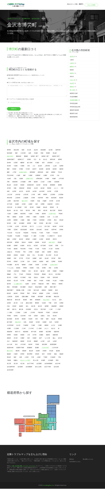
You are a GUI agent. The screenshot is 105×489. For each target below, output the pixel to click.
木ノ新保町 (18, 208)
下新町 (45, 357)
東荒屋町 (40, 297)
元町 (28, 338)
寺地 (38, 268)
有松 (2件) (10, 156)
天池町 (36, 153)
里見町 (41, 223)
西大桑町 (23, 287)
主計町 (36, 188)
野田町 (22, 294)
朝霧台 (16, 361)
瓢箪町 (37, 303)
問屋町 (24, 271)
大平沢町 (61, 179)
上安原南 (60, 195)
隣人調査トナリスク (88, 459)
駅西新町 (32, 172)
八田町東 (9, 297)
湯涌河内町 (10, 348)
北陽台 (43, 316)
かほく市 (73, 80)
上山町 (55, 166)
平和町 (9, 316)
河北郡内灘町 (75, 100)
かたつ (56, 188)
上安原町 (52, 195)
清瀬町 (38, 208)
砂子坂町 (43, 246)
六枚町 (16, 354)
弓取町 (37, 345)
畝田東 (48, 169)
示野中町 (54, 230)
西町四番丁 (10, 290)
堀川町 (17, 319)
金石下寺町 (47, 367)
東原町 (25, 300)
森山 (54, 338)
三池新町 (25, 326)
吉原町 (38, 351)
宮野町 (9, 335)
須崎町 (16, 246)
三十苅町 (9, 227)
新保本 (24, 243)
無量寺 (48, 335)
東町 (31, 300)
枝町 (47, 172)
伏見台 (36, 310)
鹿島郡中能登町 (74, 110)
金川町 (49, 192)
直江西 (9, 364)
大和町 (30, 252)
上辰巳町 (25, 195)
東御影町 (37, 300)
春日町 (43, 188)
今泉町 (16, 166)
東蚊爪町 (56, 297)
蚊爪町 (38, 185)
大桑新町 (37, 176)
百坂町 (35, 338)
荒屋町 (48, 153)
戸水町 (21, 274)
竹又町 (28, 259)
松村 (50, 322)
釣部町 (32, 268)
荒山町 (55, 153)
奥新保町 (15, 182)
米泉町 (45, 351)
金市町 (14, 192)
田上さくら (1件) (25, 361)
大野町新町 (39, 179)
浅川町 (51, 150)
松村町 (57, 322)
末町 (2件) (52, 243)
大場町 (47, 179)
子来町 (35, 220)
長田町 (9, 281)
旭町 (16, 153)
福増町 (47, 306)
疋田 (60, 300)
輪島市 (73, 67)
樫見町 (29, 188)
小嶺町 (22, 220)
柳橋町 (36, 341)
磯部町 (22, 163)
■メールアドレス (20, 99)
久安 (21, 303)
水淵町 (9, 329)
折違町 (22, 246)
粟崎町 (26, 156)
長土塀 (16, 281)
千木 (62, 246)
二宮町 (29, 290)
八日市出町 (55, 348)
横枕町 (24, 351)
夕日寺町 (23, 345)
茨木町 (9, 166)
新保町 (30, 243)
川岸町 (33, 198)
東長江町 (17, 300)
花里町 (17, 297)
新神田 (48, 239)
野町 (28, 294)
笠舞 (15, 188)
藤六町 (43, 271)
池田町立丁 (21, 160)
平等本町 (17, 252)
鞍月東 (28, 211)
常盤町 (61, 271)
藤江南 (21, 310)
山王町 (17, 227)
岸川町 (51, 201)
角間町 (60, 185)
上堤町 (39, 357)
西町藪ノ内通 (20, 290)
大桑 (20, 357)
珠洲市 (72, 70)
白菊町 (35, 239)
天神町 (9, 271)
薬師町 (22, 341)
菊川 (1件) (25, 201)
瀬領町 (16, 249)
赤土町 (29, 150)
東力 (29, 271)
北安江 (57, 204)
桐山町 (45, 208)
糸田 (43, 163)
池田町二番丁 (45, 156)
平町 (24, 252)
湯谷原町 (44, 345)
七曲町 (27, 284)
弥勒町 (22, 335)
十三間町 (41, 236)
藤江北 (14, 310)
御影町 (46, 326)
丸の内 (18, 326)
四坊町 (32, 230)
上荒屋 (56, 192)
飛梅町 (9, 274)
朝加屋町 (43, 150)
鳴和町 (61, 284)
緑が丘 (53, 329)
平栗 (50, 303)
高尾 (43, 252)
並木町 (34, 284)
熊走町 (9, 211)
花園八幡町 (25, 297)
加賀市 (73, 74)
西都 (56, 246)
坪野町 (25, 268)
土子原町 (44, 265)
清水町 (46, 230)
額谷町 (9, 294)
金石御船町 (29, 367)
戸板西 (9, 361)
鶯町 (8, 169)
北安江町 (9, 208)
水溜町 (60, 326)
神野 (39, 195)
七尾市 (72, 60)
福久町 (40, 306)
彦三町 (16, 303)
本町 (36, 319)
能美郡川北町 (74, 94)
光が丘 (54, 300)
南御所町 (9, 332)
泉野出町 (52, 160)
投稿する (13, 109)
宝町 (15, 259)
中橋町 (29, 281)
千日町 (37, 249)
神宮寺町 (9, 243)
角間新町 (52, 185)
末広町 (44, 243)
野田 (57, 361)
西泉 (8, 287)
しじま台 (39, 227)
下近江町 (17, 233)
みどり (46, 329)
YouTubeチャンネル (74, 462)
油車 (29, 153)
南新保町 (25, 332)
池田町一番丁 (35, 156)
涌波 (55, 354)
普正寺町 (43, 310)
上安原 (26, 357)
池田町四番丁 (11, 160)
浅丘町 (36, 150)
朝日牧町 (9, 153)
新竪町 (17, 243)
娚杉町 (9, 338)
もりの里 (47, 338)
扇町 (24, 176)
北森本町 (50, 204)
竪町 (59, 259)
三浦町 (40, 326)
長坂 (29, 278)
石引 (35, 160)
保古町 (55, 316)
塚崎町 (24, 265)
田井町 (57, 249)
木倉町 (32, 201)
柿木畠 (45, 185)
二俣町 (25, 313)
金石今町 (57, 364)
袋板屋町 (54, 306)
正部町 (14, 239)
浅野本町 (58, 150)
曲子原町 (9, 322)
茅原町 (60, 262)
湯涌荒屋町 (53, 345)
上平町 (14, 172)
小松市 (73, 64)
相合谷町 (16, 150)
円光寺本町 (10, 176)
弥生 (16, 345)
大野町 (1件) (29, 179)
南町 (15, 357)
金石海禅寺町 (11, 367)
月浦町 (30, 265)
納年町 (16, 294)
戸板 (59, 357)
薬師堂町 (15, 341)
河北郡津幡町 (74, 97)
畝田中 (35, 169)
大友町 (9, 179)
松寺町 (38, 322)
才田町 (49, 220)
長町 (35, 281)
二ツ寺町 (58, 310)
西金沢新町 (38, 287)
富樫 (48, 271)
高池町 (37, 252)
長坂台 (36, 278)
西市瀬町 (15, 287)
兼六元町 (52, 211)
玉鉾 (28, 262)
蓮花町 (58, 351)
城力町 (21, 239)
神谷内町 (9, 198)
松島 (25, 322)
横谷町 (18, 351)
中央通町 (9, 265)
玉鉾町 (35, 262)
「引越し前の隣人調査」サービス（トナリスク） (23, 466)
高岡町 (49, 252)
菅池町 (60, 243)
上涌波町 (25, 198)
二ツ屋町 (9, 313)
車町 (34, 211)
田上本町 (48, 255)
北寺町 (24, 204)
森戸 (40, 338)
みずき (53, 326)
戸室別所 (36, 274)
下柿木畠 (33, 233)
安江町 (29, 341)
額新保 (44, 290)
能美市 (73, 87)
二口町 (51, 310)
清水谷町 (39, 230)
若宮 (43, 354)
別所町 (16, 316)
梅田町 (61, 169)
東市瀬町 (48, 297)
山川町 (43, 341)
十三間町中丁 (51, 236)
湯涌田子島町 (20, 348)
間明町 (60, 319)
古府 (48, 217)
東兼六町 (9, 300)
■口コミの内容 (20, 83)
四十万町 (47, 227)
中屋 (32, 357)
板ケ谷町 (29, 163)
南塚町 (41, 332)
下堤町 (48, 233)
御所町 (44, 214)
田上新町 (40, 255)
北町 (36, 204)
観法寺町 (16, 201)
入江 (34, 166)
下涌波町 (25, 236)
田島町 (16, 262)
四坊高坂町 (23, 230)
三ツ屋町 (39, 329)
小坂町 (30, 214)
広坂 (8, 306)
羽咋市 (72, 77)
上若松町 (17, 198)
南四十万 (17, 332)
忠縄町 (35, 259)
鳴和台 (54, 284)
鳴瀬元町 (41, 284)
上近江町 (9, 195)
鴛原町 (36, 182)
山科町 (55, 341)
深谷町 (14, 306)
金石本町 (42, 192)
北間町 (43, 204)
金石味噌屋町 (48, 364)
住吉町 (51, 246)
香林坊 (60, 211)
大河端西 (50, 361)
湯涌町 (37, 348)
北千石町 (9, 204)
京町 (25, 208)
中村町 (41, 281)
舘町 (40, 259)
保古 (48, 316)
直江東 (16, 364)
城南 (8, 239)
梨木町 (9, 284)
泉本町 (9, 163)
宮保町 (16, 335)
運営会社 (71, 459)
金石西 (28, 192)
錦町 (46, 287)
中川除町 (23, 278)
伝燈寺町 (16, 271)
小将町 (37, 214)
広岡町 (61, 303)
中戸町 (22, 281)
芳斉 (29, 316)
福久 (27, 306)
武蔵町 (41, 335)
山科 (48, 341)
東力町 (36, 271)
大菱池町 (56, 182)
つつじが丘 (10, 268)
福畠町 (21, 306)
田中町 (9, 262)
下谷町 (41, 233)
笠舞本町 (21, 188)
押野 (29, 182)
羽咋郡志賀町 (74, 104)
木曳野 (43, 361)
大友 (58, 176)
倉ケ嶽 (16, 211)
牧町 (47, 319)
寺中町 (61, 227)
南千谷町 (33, 332)
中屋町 (48, 281)
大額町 (21, 179)
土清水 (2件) (54, 265)
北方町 (58, 201)
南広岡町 (48, 332)
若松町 (37, 354)
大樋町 (54, 179)
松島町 (31, 322)
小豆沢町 (23, 153)
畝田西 (41, 169)
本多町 (30, 319)
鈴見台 (29, 246)
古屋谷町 (55, 313)
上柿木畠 (17, 195)
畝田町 (55, 169)
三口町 (24, 329)
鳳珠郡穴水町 (74, 114)
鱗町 (8, 172)
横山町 (31, 351)
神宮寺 (55, 239)
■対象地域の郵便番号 (25, 75)
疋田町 (9, 303)
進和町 (37, 243)
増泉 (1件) (18, 322)
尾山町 (9, 185)
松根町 (45, 322)
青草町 (9, 150)
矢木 (8, 341)
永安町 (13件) (23, 172)
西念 (55, 220)
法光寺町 (23, 316)
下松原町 (9, 236)
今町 (28, 166)
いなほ (57, 163)
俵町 (47, 262)
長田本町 (55, 278)
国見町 (52, 208)
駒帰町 (16, 220)
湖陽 (28, 220)
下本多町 (55, 233)
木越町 (45, 201)
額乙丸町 (36, 290)
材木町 (9, 223)
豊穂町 (44, 274)
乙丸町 (43, 182)
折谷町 (16, 185)
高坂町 (22, 255)
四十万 (32, 227)
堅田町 (49, 188)
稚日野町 (29, 354)
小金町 (9, 214)
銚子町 (17, 265)
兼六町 (45, 211)
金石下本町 (30, 364)
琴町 (8, 217)
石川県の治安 (26, 18)
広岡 (55, 303)
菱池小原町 (29, 303)
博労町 (35, 294)
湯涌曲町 (29, 348)
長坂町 (43, 278)
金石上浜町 (38, 367)
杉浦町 (9, 246)
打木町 (28, 169)
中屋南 (61, 281)
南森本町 (56, 332)
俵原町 (41, 262)
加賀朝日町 (30, 185)
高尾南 (16, 255)
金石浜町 (56, 367)
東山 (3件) (46, 300)
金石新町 (20, 367)
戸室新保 (28, 274)
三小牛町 (31, 329)
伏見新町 (28, 310)
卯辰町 (14, 169)
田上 (34, 255)
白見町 (41, 239)
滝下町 (21, 259)
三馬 (28, 335)
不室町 (48, 313)
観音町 (61, 198)
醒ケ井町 (48, 223)
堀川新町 (9, 319)
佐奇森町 (21, 223)
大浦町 (30, 176)
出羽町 (56, 268)
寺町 (50, 268)
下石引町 (9, 233)
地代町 (55, 227)
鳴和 (48, 284)
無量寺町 (55, 335)
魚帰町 (61, 166)
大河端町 (23, 182)
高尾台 (56, 252)
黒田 (39, 211)
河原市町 (40, 198)
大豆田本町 (10, 326)
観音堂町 (54, 198)
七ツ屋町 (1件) (18, 284)
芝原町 (16, 230)
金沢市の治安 (36, 18)
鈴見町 (36, 246)
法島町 (36, 316)
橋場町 (41, 294)
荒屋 (42, 153)
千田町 (30, 249)
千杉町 (44, 249)
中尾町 (16, 278)
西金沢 (30, 287)
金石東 (35, 192)
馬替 (42, 319)
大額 (15, 179)
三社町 (56, 223)
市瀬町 (37, 163)
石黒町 (29, 160)
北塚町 (17, 204)
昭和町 (28, 239)
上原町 (9, 201)
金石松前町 (10, 370)
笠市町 (9, 188)
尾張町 (22, 185)
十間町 (9, 230)
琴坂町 (61, 214)
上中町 (33, 195)
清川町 (32, 208)
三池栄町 (52, 357)
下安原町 (17, 236)
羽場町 (33, 297)
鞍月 (21, 211)
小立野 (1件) (52, 214)
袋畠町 (61, 306)
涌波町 (61, 354)
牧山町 (53, 319)
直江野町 (58, 274)
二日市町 (32, 313)
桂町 (8, 192)
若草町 (22, 354)
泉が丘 (45, 160)
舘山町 (47, 259)
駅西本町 (40, 172)
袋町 (8, 310)
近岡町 (53, 262)
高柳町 (9, 259)
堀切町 (24, 319)
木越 (38, 201)
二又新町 (17, 313)
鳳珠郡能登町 (74, 117)
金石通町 (39, 364)
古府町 (9, 220)
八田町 (48, 294)
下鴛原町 (25, 233)
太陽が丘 (9, 252)
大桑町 (45, 176)
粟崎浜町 (18, 156)
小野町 (28, 217)
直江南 (22, 364)
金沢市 (73, 57)
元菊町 (22, 338)
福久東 (33, 306)
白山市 (73, 84)
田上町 (56, 255)
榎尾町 (53, 172)
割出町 (9, 357)
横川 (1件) (10, 351)
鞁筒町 (18, 268)
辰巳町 (53, 259)
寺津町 (44, 268)
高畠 (28, 255)
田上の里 (35, 361)
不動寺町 (40, 313)
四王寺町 (24, 227)
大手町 (52, 176)
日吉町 (44, 303)
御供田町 (23, 214)
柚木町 (30, 345)
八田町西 (55, 294)
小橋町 (35, 217)
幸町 (15, 223)
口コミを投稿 (91, 5)
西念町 (61, 220)
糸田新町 (50, 163)
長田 (48, 278)
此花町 (21, 217)
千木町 (9, 249)
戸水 (15, 274)
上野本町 (47, 166)
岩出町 (40, 166)
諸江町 (60, 338)
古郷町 (16, 214)
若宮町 (49, 354)
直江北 (51, 274)
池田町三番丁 (56, 156)
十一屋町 (33, 236)
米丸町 (51, 351)
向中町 (35, 335)
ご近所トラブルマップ (13, 18)
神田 (47, 198)
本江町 (16, 338)
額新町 (50, 290)
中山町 (55, 281)
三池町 (33, 326)
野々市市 (73, 90)
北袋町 (30, 204)
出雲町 (16, 163)
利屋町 (55, 271)
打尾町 (21, 169)
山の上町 (9, 345)
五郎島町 (42, 220)
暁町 (23, 150)
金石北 (21, 192)
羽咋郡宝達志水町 (75, 107)
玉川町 (22, 262)
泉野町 (60, 160)
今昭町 (22, 166)
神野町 (45, 195)
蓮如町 (9, 354)
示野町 (61, 230)
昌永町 (60, 236)
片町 (62, 188)
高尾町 (9, 255)
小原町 (49, 182)
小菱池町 (42, 217)
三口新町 (16, 329)
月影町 (37, 265)
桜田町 (29, 223)
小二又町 (55, 217)
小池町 (18, 176)
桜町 (35, 223)
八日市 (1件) (45, 348)
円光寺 (60, 172)
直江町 (9, 278)
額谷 (56, 290)
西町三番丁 (53, 287)
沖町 (8, 182)
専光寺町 (23, 249)
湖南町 (14, 217)
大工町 (51, 249)
